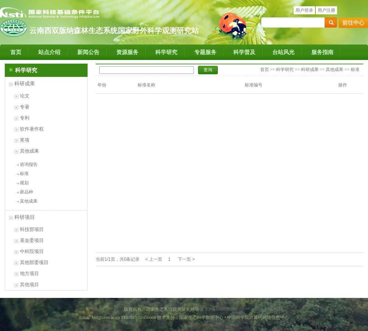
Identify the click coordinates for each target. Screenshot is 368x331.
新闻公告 (88, 52)
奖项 (24, 140)
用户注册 (326, 10)
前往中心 (353, 23)
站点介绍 (49, 52)
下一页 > (186, 259)
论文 (24, 96)
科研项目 (24, 217)
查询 (208, 69)
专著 (24, 107)
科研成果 (24, 83)
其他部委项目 (34, 262)
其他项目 (29, 284)
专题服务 (205, 52)
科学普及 (244, 52)
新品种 (26, 192)
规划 (24, 182)
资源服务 (127, 52)
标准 (24, 173)
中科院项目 (32, 251)
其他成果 (29, 151)
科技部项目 (32, 229)
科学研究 (166, 52)
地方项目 (29, 273)
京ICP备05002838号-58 (222, 309)
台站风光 (283, 52)
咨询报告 (29, 164)
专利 (24, 118)
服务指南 (322, 52)
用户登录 (304, 10)
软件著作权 (32, 129)
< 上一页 (153, 259)
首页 (15, 52)
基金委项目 (32, 240)
